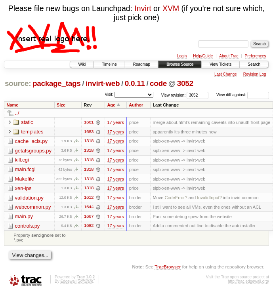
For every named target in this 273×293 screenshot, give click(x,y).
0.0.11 (135, 83)
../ (17, 113)
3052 (185, 83)
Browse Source (179, 64)
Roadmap (141, 64)
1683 (89, 132)
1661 (89, 122)
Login (182, 56)
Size (61, 105)
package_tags (56, 83)
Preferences (255, 56)
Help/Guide (203, 56)
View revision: (173, 95)
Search (254, 64)
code (158, 83)
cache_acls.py (31, 141)
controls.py (27, 227)
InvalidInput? (209, 198)
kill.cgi (22, 160)
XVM (170, 8)
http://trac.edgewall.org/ (248, 282)
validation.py (29, 198)
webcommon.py (33, 208)
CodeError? (175, 198)
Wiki (82, 64)
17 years (115, 122)
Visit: (109, 94)
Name (13, 105)
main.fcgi (25, 170)
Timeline (109, 64)
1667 (89, 217)
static (27, 122)
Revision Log (254, 74)
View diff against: (242, 95)
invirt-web (103, 83)
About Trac (228, 56)
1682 (89, 227)
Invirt (142, 8)
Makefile (24, 179)
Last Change (225, 74)
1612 (89, 198)
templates (32, 132)
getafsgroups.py (33, 151)
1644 (89, 208)
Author (136, 105)
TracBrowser (168, 267)
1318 (89, 141)
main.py (24, 217)
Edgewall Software (76, 282)
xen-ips (23, 189)
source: (18, 83)
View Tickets (220, 64)
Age (111, 105)
